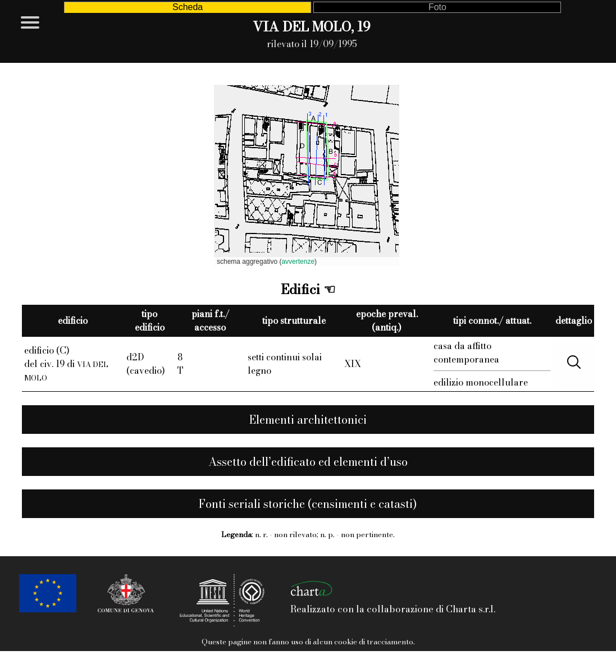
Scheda (187, 7)
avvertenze (297, 261)
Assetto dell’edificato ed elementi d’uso (308, 461)
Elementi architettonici (308, 419)
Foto (437, 7)
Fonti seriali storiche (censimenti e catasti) (308, 503)
